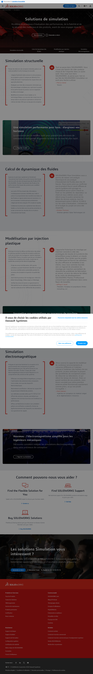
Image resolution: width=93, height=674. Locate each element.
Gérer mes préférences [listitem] (64, 343)
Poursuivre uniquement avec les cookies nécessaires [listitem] (73, 317)
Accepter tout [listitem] (82, 343)
